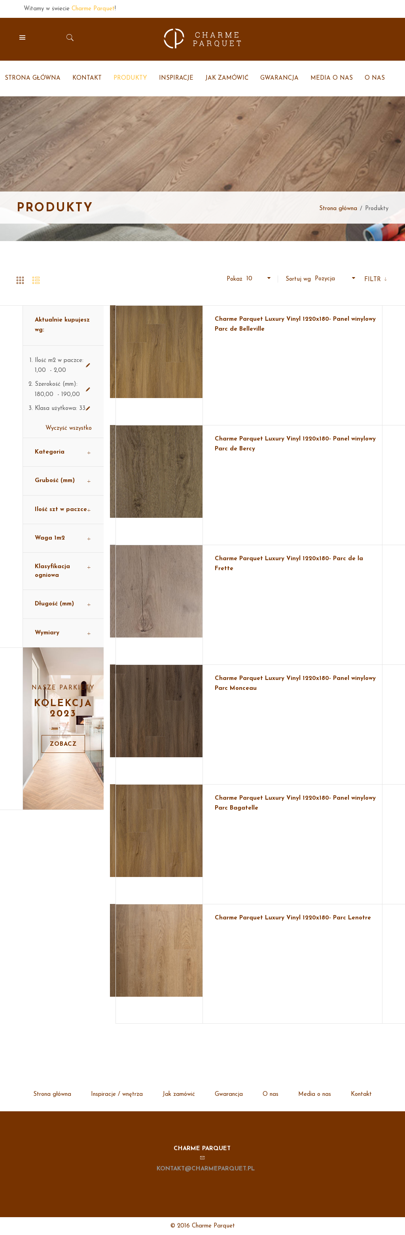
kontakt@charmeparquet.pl (206, 1169)
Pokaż (234, 279)
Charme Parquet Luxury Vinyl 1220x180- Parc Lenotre (293, 918)
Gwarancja (229, 1094)
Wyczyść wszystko (68, 428)
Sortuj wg (298, 279)
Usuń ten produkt (88, 366)
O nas (270, 1094)
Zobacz (63, 744)
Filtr (373, 280)
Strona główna (338, 209)
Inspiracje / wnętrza (117, 1094)
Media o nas (314, 1094)
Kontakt (361, 1094)
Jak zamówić (179, 1094)
